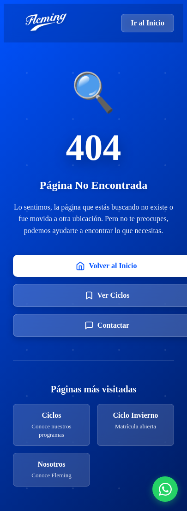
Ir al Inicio (147, 23)
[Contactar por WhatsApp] (165, 489)
